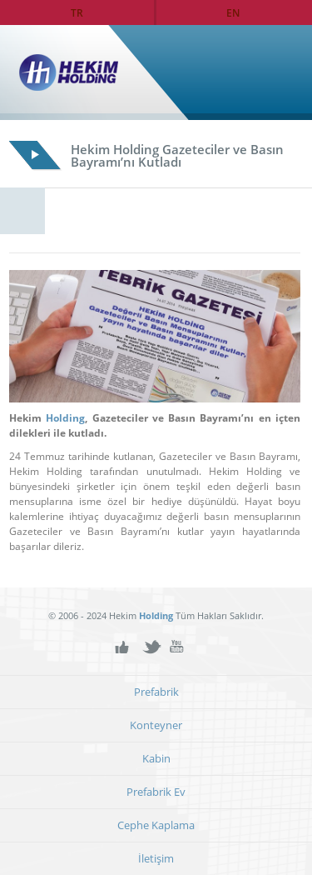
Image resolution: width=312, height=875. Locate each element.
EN (233, 12)
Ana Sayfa (264, 72)
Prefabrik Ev (156, 792)
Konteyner (156, 725)
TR (77, 12)
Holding (65, 418)
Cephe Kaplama (156, 825)
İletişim (156, 858)
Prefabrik (156, 692)
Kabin (156, 758)
